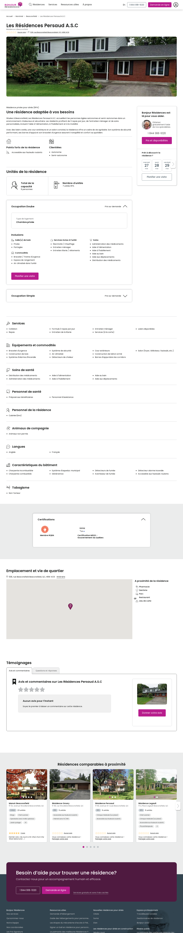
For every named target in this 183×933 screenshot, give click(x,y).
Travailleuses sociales (147, 914)
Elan (95, 922)
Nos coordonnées (14, 927)
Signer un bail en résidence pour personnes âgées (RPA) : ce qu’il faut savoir (70, 927)
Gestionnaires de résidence (150, 918)
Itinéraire (61, 576)
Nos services (12, 914)
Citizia (96, 914)
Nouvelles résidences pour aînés (108, 910)
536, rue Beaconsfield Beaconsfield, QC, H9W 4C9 (49, 32)
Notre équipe (12, 922)
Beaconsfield (31, 16)
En (124, 5)
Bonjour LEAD (143, 922)
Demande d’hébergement (62, 914)
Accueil (9, 16)
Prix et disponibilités (157, 140)
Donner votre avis (152, 712)
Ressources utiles (70, 4)
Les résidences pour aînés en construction (113, 928)
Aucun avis (22, 32)
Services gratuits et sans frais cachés (90, 892)
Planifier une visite (25, 276)
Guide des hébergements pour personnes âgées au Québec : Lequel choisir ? (70, 918)
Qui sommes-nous (15, 918)
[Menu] (13, 5)
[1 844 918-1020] (136, 4)
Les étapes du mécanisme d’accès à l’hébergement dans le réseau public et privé (70, 922)
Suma (96, 918)
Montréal (19, 16)
